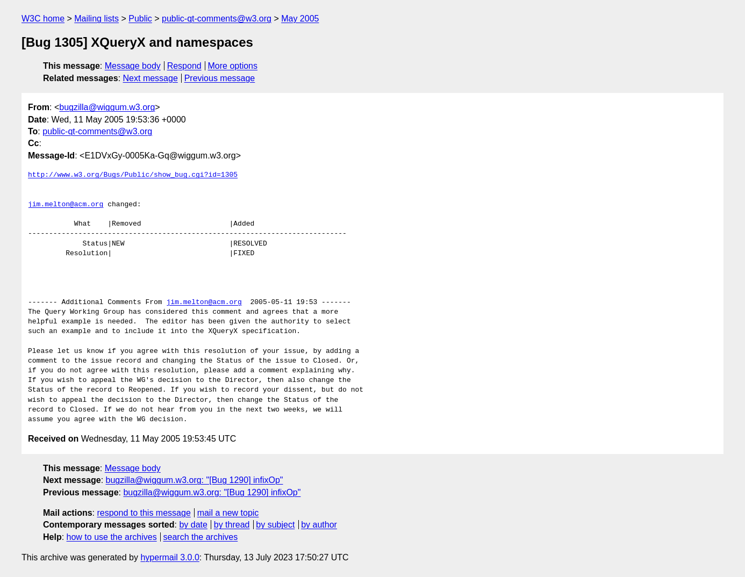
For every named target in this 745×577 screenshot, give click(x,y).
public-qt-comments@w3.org (216, 18)
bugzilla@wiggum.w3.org (107, 107)
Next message (150, 78)
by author (319, 524)
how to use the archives (112, 537)
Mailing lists (96, 18)
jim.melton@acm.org (65, 205)
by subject (275, 524)
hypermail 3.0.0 (169, 557)
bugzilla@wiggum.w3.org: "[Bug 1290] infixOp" (194, 480)
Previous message (219, 78)
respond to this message (143, 512)
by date (193, 524)
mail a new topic (228, 512)
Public (140, 18)
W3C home (43, 18)
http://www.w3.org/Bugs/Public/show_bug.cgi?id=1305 (133, 175)
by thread (232, 524)
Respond (184, 65)
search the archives (200, 537)
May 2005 (300, 18)
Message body (133, 65)
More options (233, 65)
